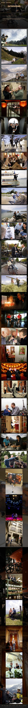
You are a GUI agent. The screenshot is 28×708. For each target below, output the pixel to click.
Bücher (20, 705)
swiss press (13, 705)
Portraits (10, 705)
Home (2, 705)
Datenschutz (24, 705)
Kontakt (17, 705)
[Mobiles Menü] (25, 2)
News (5, 705)
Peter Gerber (6, 2)
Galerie (7, 705)
